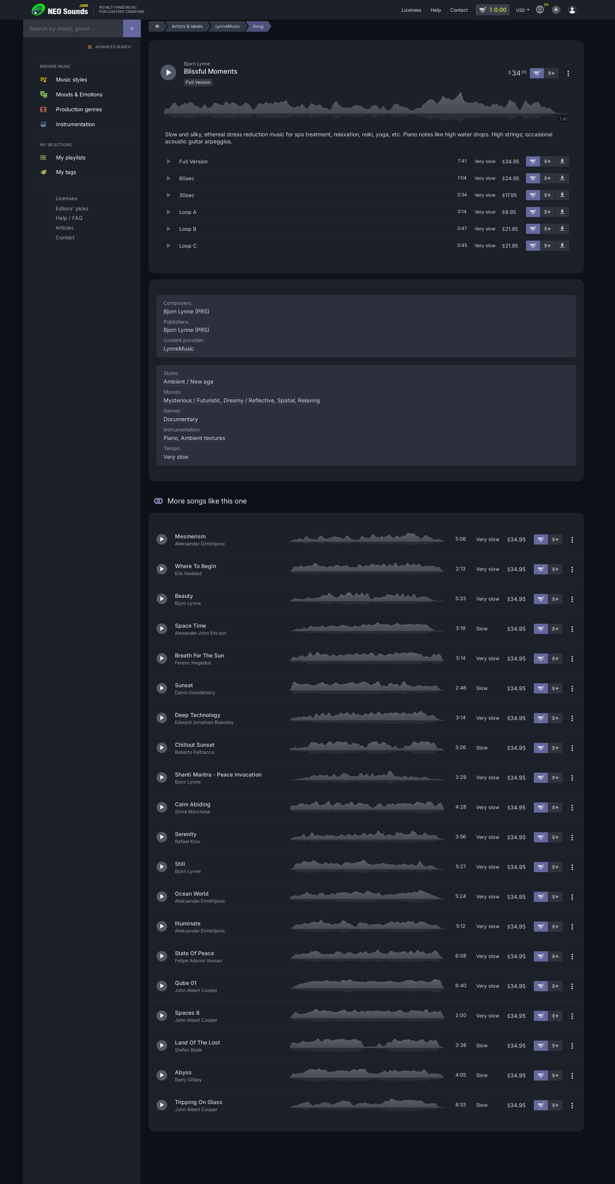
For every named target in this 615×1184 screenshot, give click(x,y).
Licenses (66, 198)
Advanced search (113, 47)
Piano (171, 437)
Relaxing (309, 400)
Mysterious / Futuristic (192, 400)
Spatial (286, 400)
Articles (65, 227)
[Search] (132, 28)
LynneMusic (179, 348)
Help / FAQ (69, 218)
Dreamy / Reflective (249, 400)
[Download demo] (562, 161)
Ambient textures (203, 437)
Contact (65, 237)
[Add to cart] (533, 161)
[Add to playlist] (547, 161)
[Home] (156, 26)
